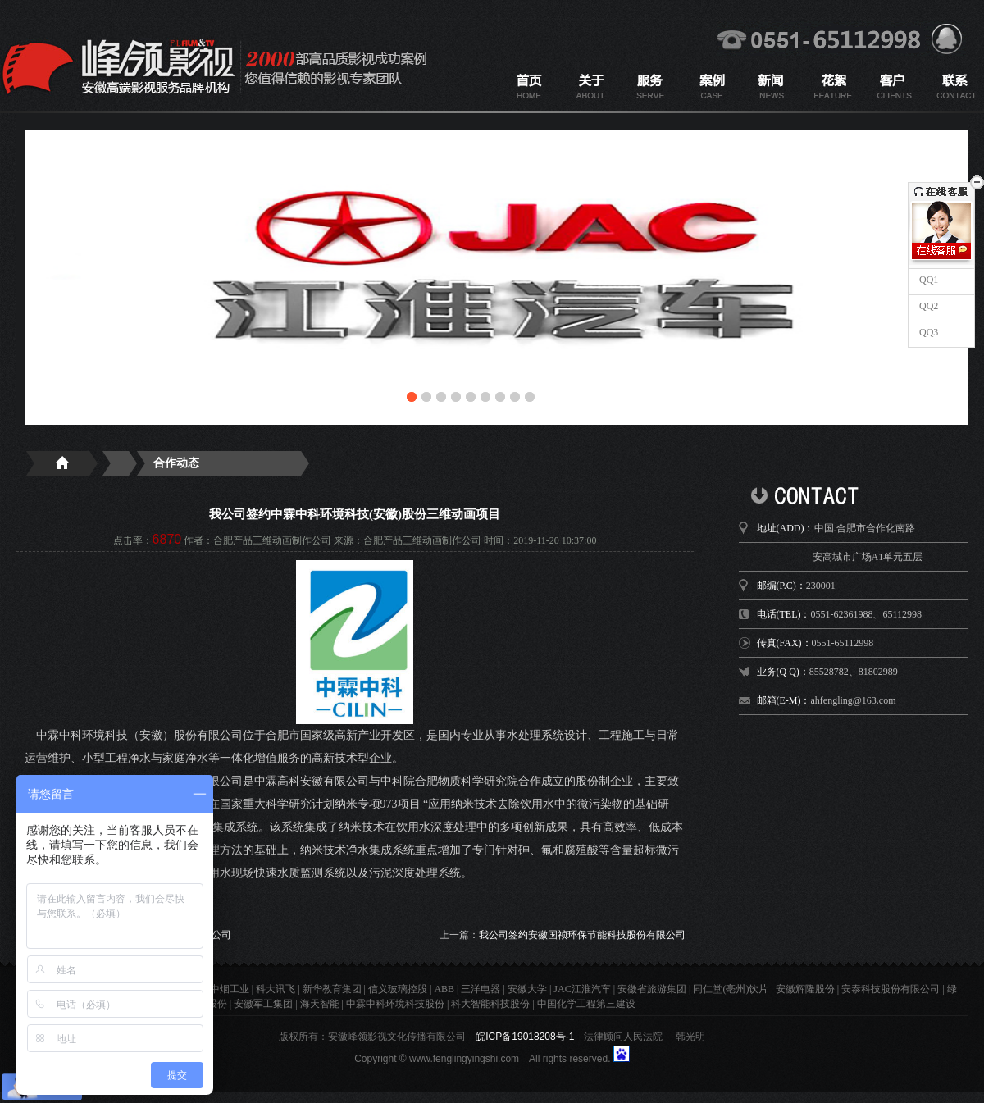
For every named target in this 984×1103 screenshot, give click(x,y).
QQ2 (927, 306)
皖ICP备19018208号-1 (525, 1036)
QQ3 (927, 332)
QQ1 (927, 279)
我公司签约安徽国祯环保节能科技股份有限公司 (582, 935)
